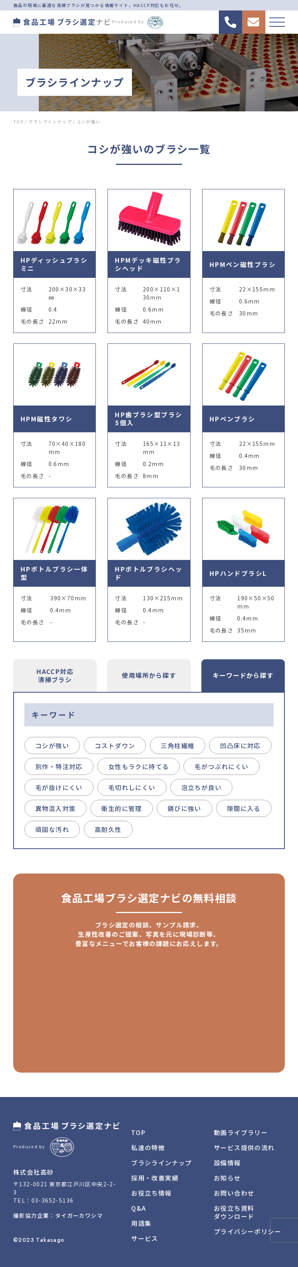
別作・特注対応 (59, 766)
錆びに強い (184, 808)
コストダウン (115, 745)
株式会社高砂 (33, 1172)
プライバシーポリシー (247, 1231)
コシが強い (52, 745)
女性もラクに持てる (138, 766)
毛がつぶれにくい (221, 766)
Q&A (138, 1208)
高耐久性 (108, 829)
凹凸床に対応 (240, 745)
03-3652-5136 (52, 1200)
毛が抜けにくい (59, 787)
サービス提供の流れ (244, 1147)
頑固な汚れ (52, 829)
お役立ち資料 (234, 1212)
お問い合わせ (234, 1193)
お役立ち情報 (151, 1193)
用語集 (141, 1223)
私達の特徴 (148, 1147)
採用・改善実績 (154, 1177)
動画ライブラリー (241, 1132)
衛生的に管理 (121, 808)
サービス (144, 1238)
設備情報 (227, 1162)
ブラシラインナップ (161, 1162)
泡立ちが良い (201, 787)
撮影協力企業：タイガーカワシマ (58, 1215)
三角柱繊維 (177, 745)
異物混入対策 (55, 808)
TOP (138, 1132)
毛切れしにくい (132, 787)
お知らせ (227, 1177)
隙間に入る (244, 808)
